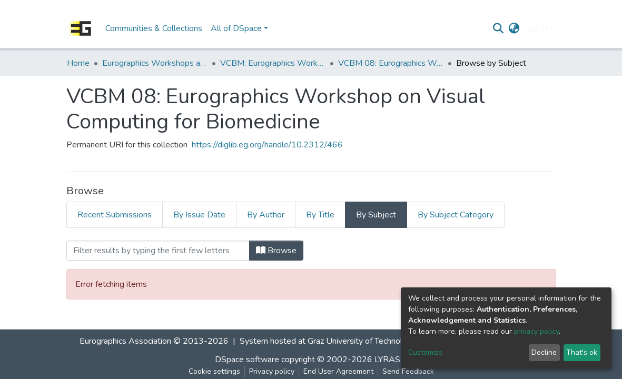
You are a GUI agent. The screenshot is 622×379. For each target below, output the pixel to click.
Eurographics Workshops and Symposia (155, 63)
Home (78, 63)
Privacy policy (271, 371)
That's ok (581, 352)
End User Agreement (338, 371)
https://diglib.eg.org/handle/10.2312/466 (267, 145)
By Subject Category (455, 215)
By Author (265, 215)
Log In (536, 28)
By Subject (376, 215)
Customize (425, 352)
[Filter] (158, 251)
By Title (320, 215)
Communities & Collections (153, 28)
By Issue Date (199, 215)
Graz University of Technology (362, 341)
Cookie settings (214, 371)
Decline (544, 352)
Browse (276, 250)
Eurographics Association (125, 341)
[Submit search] (498, 28)
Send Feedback (408, 371)
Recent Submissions (114, 215)
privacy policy (536, 331)
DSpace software (247, 359)
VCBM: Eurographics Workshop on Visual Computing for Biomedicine (272, 63)
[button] (513, 28)
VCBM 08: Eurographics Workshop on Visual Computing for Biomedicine (390, 63)
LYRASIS (391, 359)
